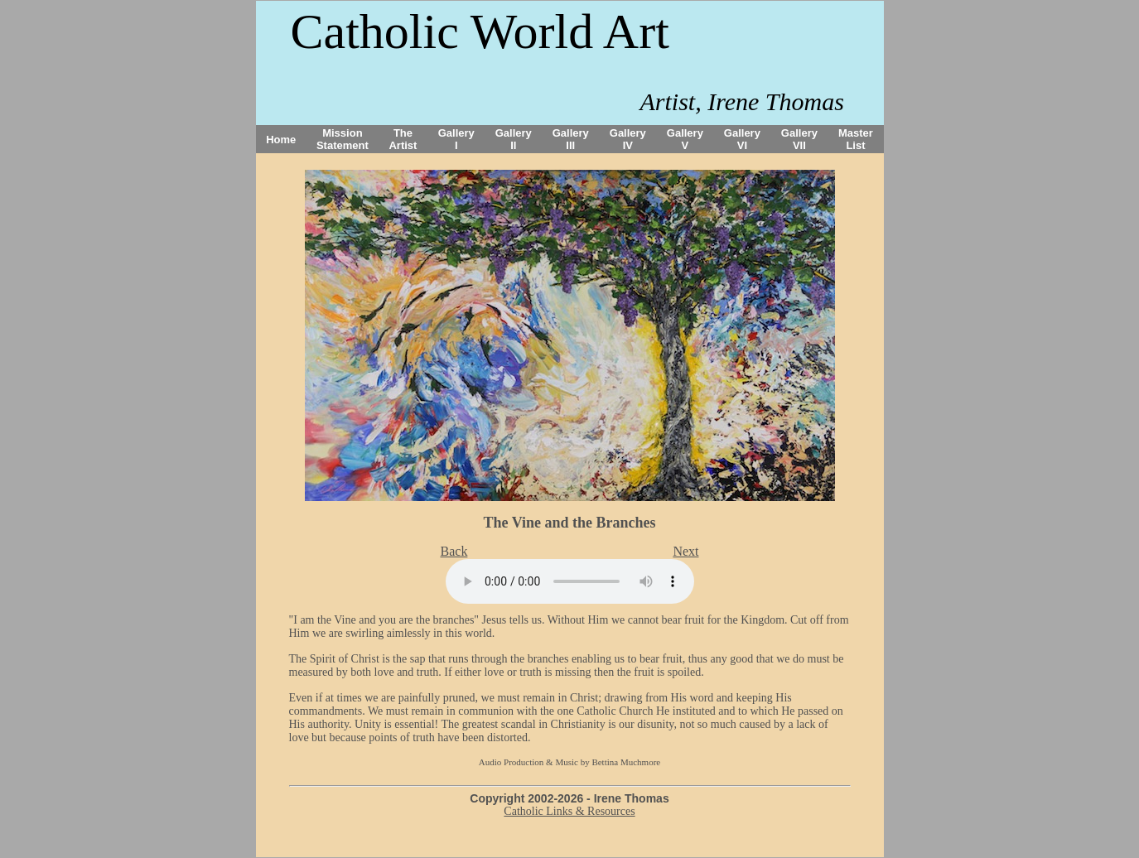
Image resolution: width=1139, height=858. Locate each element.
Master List (855, 139)
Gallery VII (799, 139)
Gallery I (456, 139)
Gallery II (513, 139)
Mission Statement (342, 139)
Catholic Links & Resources (569, 811)
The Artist (403, 139)
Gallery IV (628, 139)
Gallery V (685, 139)
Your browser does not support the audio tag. (570, 581)
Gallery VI (742, 139)
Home (281, 139)
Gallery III (571, 139)
